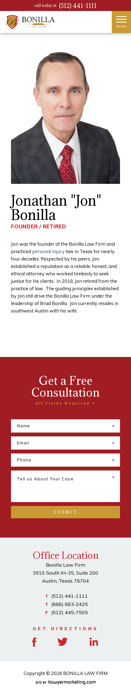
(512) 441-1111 (78, 6)
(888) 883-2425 (69, 604)
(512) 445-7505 (69, 612)
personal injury (48, 251)
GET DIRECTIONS (66, 628)
